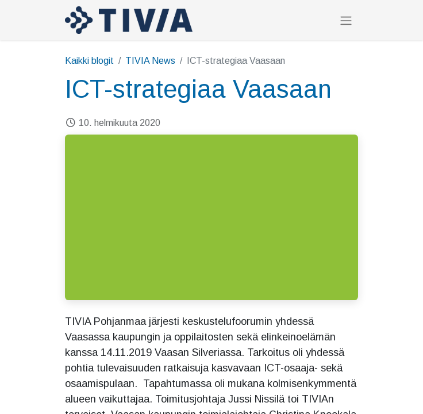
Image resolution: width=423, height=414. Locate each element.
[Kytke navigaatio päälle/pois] (346, 20)
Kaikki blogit (89, 61)
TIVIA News (150, 61)
